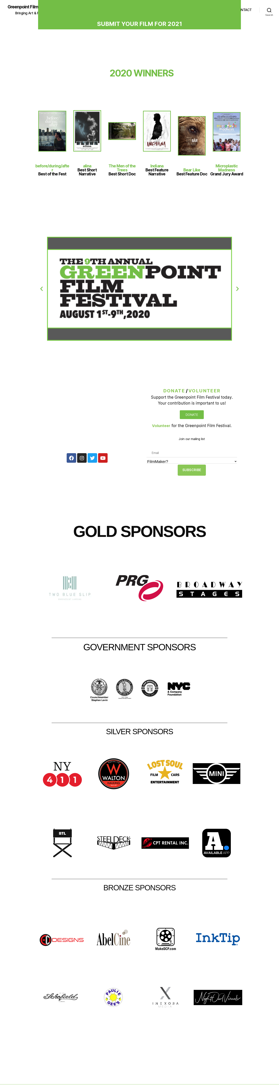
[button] (41, 289)
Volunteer (204, 391)
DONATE (174, 391)
